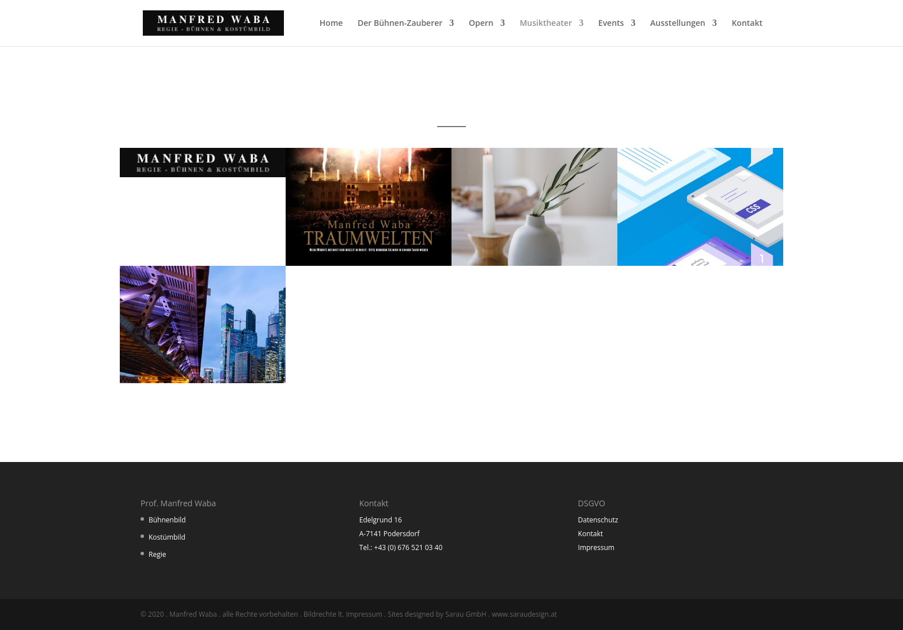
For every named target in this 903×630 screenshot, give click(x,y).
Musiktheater (545, 23)
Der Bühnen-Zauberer (400, 23)
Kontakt (746, 23)
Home (331, 23)
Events (611, 23)
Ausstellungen (677, 23)
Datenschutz (598, 520)
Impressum (596, 547)
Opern (481, 23)
